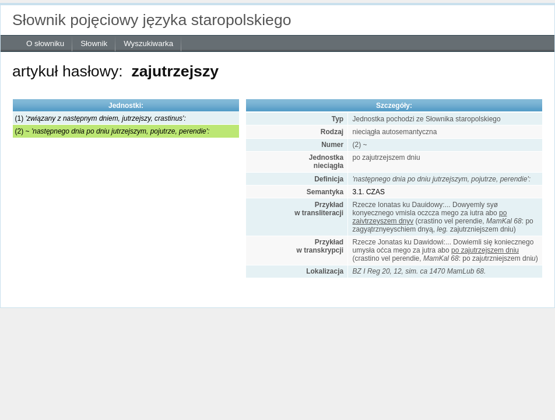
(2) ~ (112, 131)
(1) (100, 118)
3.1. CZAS (369, 192)
